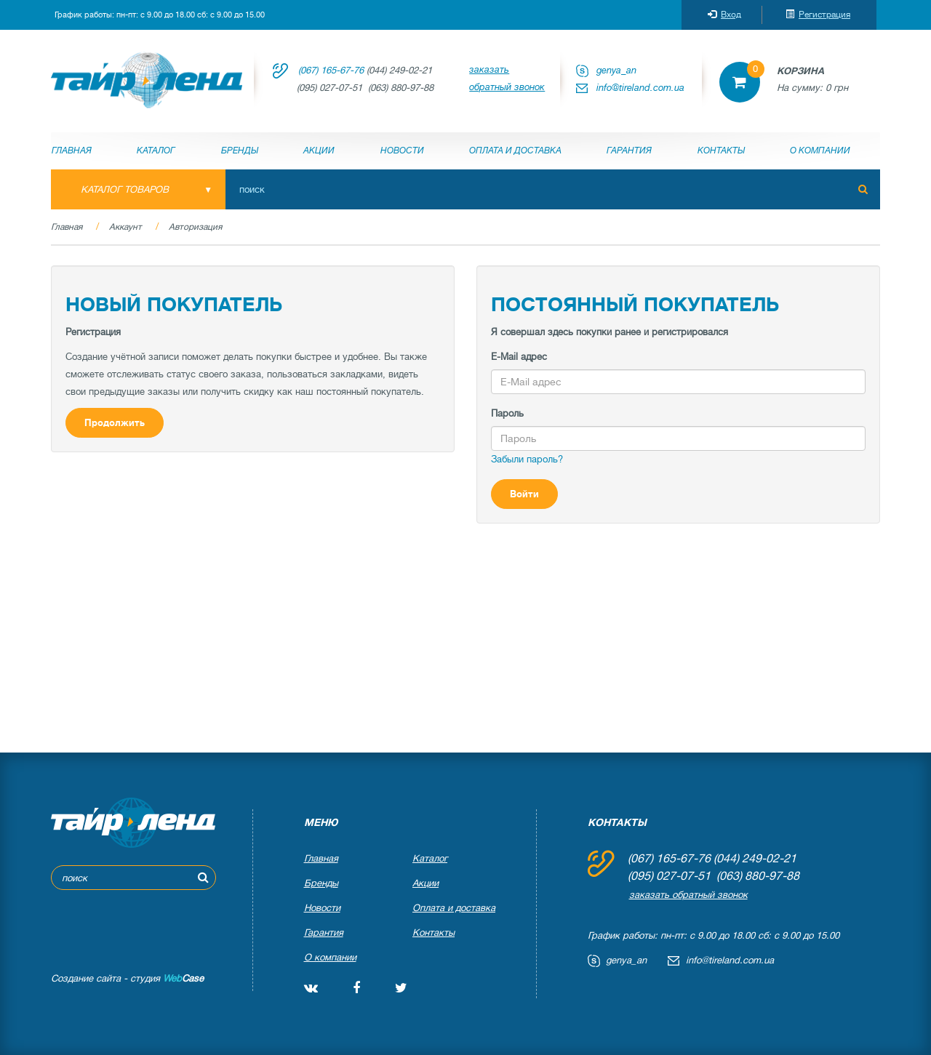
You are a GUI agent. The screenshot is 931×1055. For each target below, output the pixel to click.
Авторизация (195, 227)
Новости (402, 150)
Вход (724, 14)
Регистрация (818, 14)
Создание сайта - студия (127, 978)
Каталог (156, 150)
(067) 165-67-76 (331, 70)
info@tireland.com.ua (640, 87)
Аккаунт (125, 227)
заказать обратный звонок (507, 78)
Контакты (721, 150)
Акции (319, 150)
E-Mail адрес (519, 356)
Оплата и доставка (515, 150)
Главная (72, 150)
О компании (820, 150)
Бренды (239, 150)
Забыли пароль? (527, 459)
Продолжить (114, 422)
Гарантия (629, 150)
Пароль (507, 413)
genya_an (616, 70)
